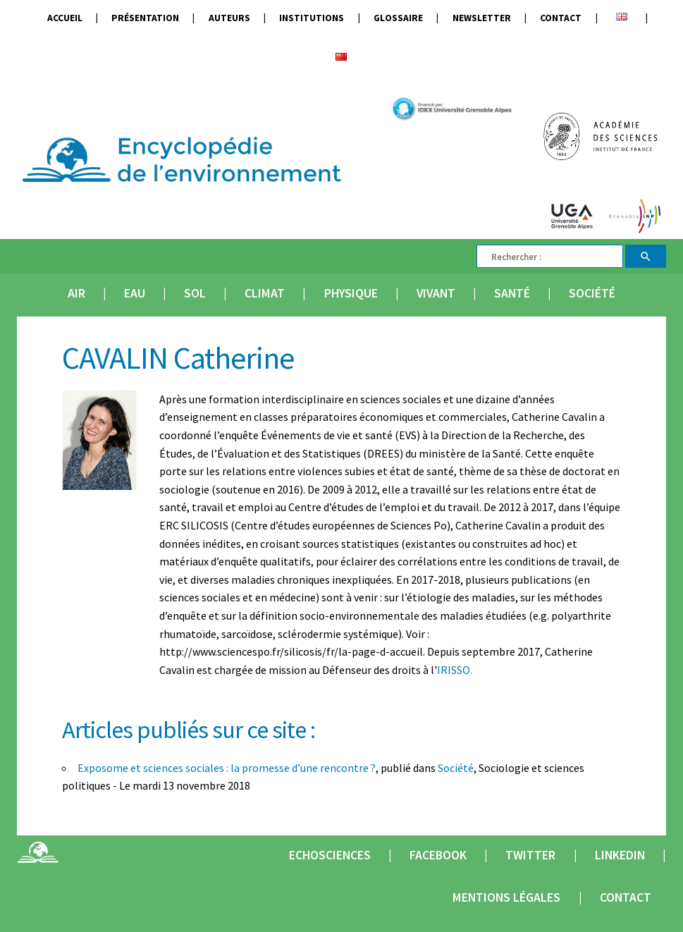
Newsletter (482, 18)
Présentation (145, 18)
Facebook (438, 855)
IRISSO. (454, 670)
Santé (512, 293)
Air (76, 293)
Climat (265, 293)
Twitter (530, 855)
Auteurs (229, 18)
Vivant (436, 293)
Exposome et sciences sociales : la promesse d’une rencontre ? (227, 768)
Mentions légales (506, 897)
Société (592, 293)
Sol (195, 293)
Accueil (64, 18)
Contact (561, 18)
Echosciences (330, 855)
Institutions (311, 18)
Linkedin (620, 855)
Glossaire (398, 18)
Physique (351, 293)
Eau (134, 293)
